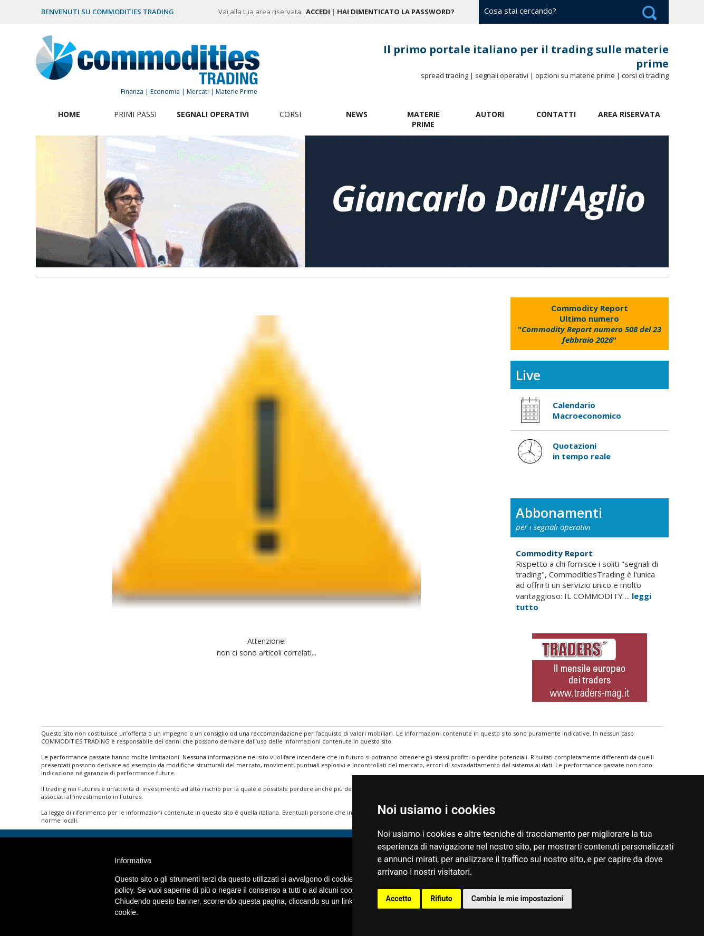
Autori (490, 114)
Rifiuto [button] (441, 898)
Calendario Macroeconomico (587, 410)
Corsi (290, 114)
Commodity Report (554, 553)
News (357, 114)
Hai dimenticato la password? (396, 11)
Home (69, 114)
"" (589, 324)
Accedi (318, 11)
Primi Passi (135, 114)
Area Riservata (629, 114)
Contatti (556, 114)
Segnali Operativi (213, 114)
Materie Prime (423, 119)
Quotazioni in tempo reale (582, 450)
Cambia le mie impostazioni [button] (517, 898)
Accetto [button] (399, 898)
